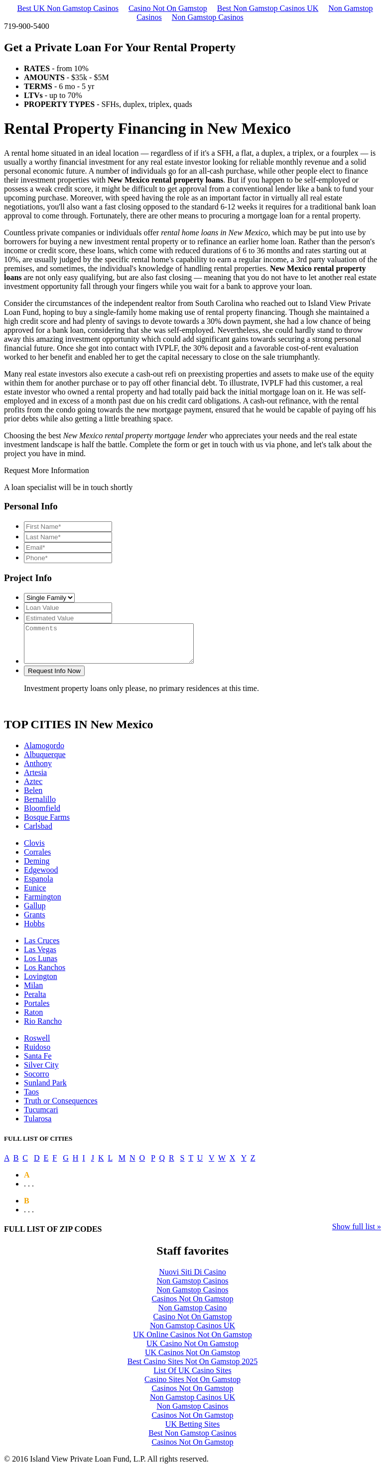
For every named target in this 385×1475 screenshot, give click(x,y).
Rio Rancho (43, 1028)
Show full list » (356, 1234)
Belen (33, 797)
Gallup (35, 913)
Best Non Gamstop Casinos (192, 1440)
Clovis (34, 850)
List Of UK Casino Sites (192, 1378)
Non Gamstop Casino (192, 1315)
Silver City (41, 1072)
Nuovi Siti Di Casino (192, 1279)
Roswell (37, 1045)
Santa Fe (38, 1063)
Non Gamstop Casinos (208, 17)
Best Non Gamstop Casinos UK (268, 8)
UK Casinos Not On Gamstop (192, 1360)
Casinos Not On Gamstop (193, 1306)
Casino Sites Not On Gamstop (192, 1386)
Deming (37, 868)
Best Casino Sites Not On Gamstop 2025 (192, 1369)
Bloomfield (42, 815)
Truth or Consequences (61, 1108)
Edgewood (41, 877)
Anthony (38, 771)
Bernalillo (40, 806)
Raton (33, 1019)
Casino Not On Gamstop (167, 8)
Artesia (35, 780)
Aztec (33, 789)
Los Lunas (40, 966)
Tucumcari (41, 1117)
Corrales (37, 859)
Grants (34, 922)
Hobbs (34, 931)
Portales (37, 1010)
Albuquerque (45, 762)
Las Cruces (42, 948)
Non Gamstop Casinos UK (192, 1333)
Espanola (38, 886)
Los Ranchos (44, 975)
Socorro (36, 1081)
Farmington (42, 904)
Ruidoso (37, 1054)
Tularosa (37, 1126)
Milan (33, 992)
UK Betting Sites (192, 1431)
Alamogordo (44, 753)
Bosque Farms (47, 824)
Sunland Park (45, 1090)
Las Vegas (40, 957)
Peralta (35, 1001)
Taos (31, 1099)
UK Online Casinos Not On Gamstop (192, 1342)
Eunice (35, 895)
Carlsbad (38, 833)
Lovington (40, 984)
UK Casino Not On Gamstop (192, 1351)
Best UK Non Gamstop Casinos (68, 8)
